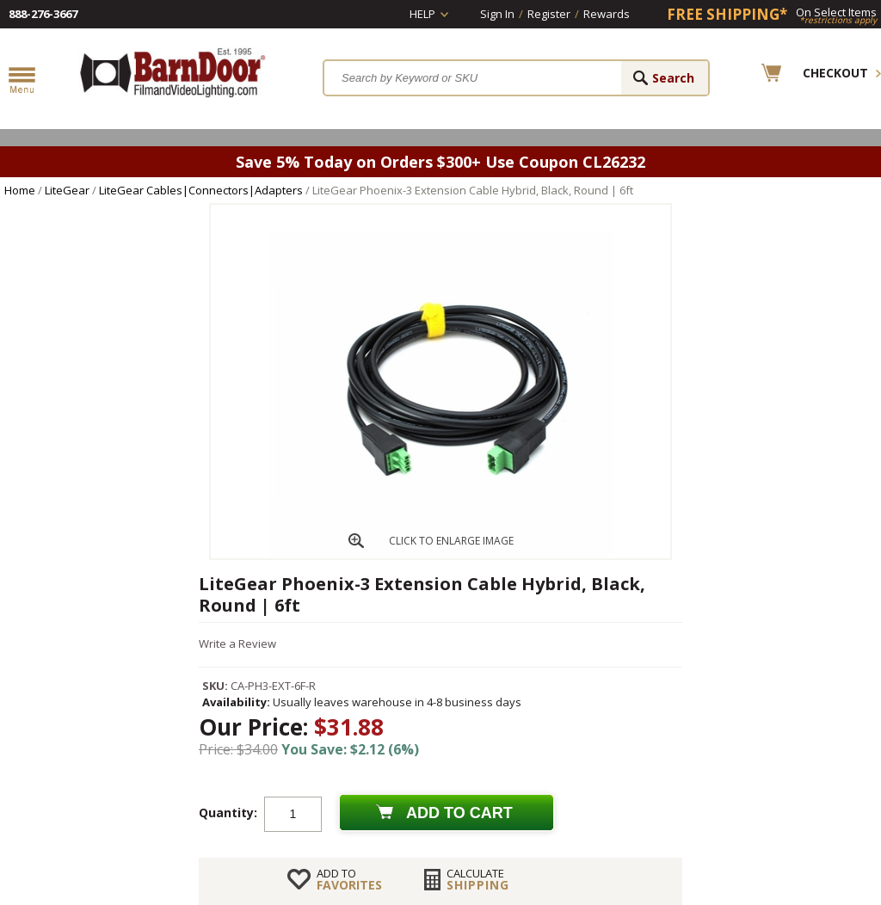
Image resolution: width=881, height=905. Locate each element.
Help (422, 14)
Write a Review (237, 643)
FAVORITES (349, 879)
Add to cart (459, 813)
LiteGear (67, 190)
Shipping (478, 879)
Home (19, 190)
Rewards (606, 14)
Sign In (497, 14)
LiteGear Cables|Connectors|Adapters (201, 190)
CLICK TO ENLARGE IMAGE (451, 540)
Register (548, 14)
